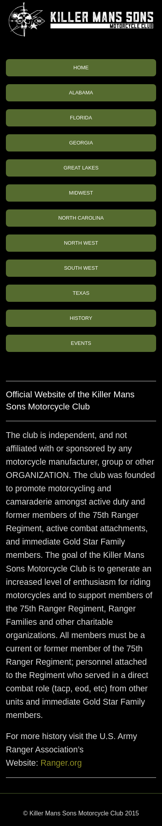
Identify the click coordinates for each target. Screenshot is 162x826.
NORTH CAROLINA (81, 218)
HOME (81, 67)
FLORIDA (81, 118)
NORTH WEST (81, 243)
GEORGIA (81, 143)
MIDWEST (81, 193)
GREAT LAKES (81, 168)
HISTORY (81, 318)
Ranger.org (61, 763)
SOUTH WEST (81, 268)
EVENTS (81, 343)
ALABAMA (81, 93)
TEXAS (81, 293)
